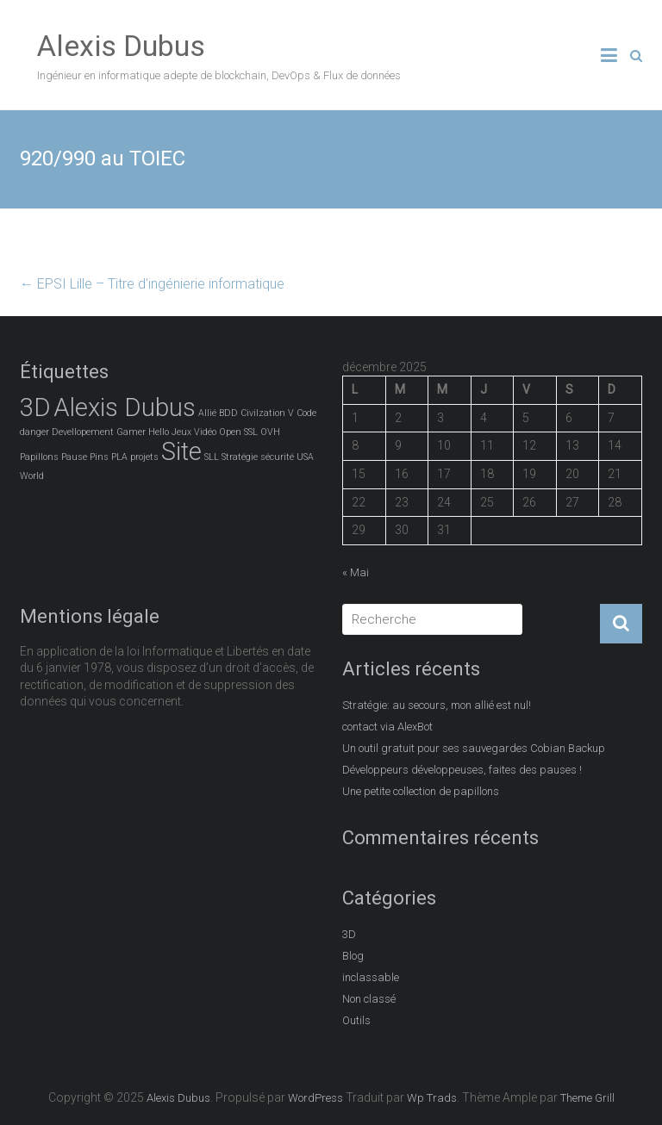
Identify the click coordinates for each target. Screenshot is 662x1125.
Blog (353, 955)
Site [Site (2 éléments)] (181, 451)
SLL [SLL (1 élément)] (211, 457)
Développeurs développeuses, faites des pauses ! (462, 769)
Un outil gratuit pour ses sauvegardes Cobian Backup (473, 748)
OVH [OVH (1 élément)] (270, 432)
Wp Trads (432, 1097)
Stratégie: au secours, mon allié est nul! (436, 705)
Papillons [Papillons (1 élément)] (39, 457)
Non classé (369, 998)
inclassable (370, 977)
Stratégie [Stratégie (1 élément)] (240, 457)
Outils (356, 1020)
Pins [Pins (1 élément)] (99, 457)
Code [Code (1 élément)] (306, 413)
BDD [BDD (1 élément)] (228, 413)
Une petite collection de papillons (420, 791)
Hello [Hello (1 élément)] (158, 432)
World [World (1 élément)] (32, 476)
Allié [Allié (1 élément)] (207, 413)
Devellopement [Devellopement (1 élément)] (83, 432)
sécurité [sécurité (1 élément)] (277, 457)
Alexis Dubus (121, 45)
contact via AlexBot (387, 726)
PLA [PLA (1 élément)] (119, 457)
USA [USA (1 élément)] (305, 457)
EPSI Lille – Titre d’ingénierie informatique (152, 284)
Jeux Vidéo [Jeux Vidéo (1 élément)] (194, 432)
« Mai (355, 572)
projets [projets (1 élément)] (144, 457)
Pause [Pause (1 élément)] (74, 457)
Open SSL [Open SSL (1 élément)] (238, 432)
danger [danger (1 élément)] (34, 432)
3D (349, 934)
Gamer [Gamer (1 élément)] (131, 432)
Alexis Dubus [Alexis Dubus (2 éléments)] (124, 407)
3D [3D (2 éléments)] (35, 407)
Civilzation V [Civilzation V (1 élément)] (267, 413)
